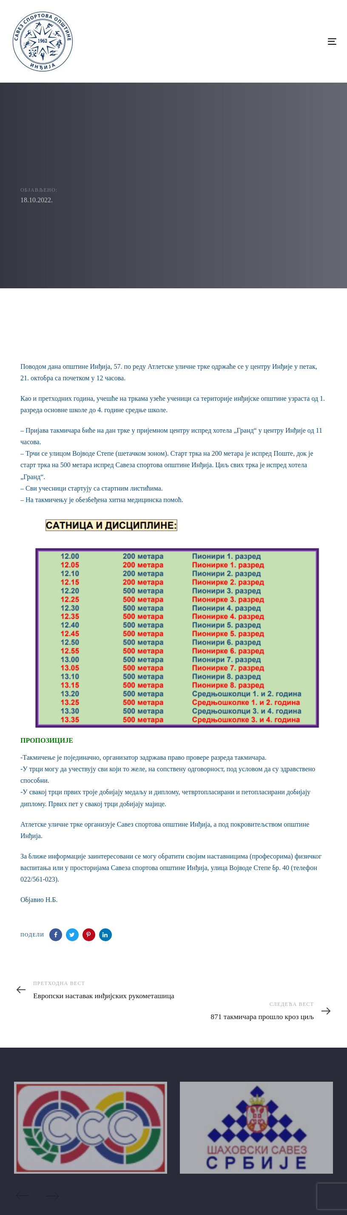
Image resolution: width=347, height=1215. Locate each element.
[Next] (52, 1195)
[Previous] (22, 1195)
